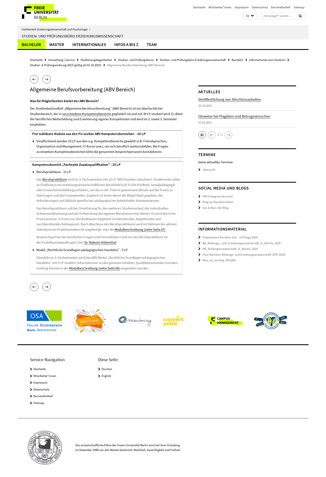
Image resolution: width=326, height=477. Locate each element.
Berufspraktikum (54, 179)
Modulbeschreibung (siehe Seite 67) (140, 229)
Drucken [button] (106, 369)
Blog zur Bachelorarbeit (218, 202)
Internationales (89, 44)
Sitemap (299, 7)
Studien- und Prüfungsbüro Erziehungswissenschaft (72, 35)
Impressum (242, 7)
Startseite (199, 7)
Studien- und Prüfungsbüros (136, 60)
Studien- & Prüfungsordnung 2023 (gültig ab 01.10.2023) (65, 65)
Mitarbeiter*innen (220, 7)
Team (152, 44)
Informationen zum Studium (267, 60)
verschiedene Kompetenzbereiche (86, 114)
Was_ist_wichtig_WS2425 (219, 260)
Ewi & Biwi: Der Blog (216, 208)
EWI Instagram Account (218, 196)
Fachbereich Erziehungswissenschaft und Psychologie (56, 29)
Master (56, 44)
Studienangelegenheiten (96, 60)
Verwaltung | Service (61, 60)
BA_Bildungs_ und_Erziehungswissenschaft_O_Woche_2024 (241, 243)
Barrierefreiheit (280, 7)
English (106, 376)
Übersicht (206, 170)
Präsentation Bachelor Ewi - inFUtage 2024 (230, 237)
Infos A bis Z (126, 44)
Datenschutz (260, 7)
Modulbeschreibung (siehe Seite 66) (94, 268)
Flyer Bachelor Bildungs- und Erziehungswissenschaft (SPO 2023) (244, 254)
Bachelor (31, 44)
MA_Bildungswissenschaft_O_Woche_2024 (230, 249)
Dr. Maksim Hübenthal (100, 242)
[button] (250, 16)
